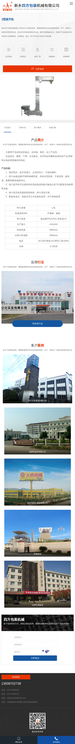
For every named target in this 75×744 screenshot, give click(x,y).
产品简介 (7, 128)
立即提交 (35, 658)
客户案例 (37, 128)
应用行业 (22, 128)
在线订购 (52, 128)
